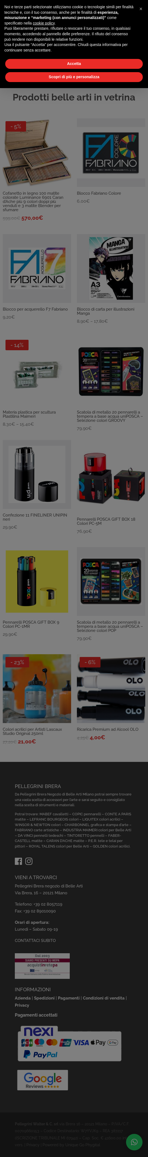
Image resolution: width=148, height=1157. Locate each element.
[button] (140, 8)
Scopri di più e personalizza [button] (74, 77)
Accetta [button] (74, 63)
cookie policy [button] (44, 23)
